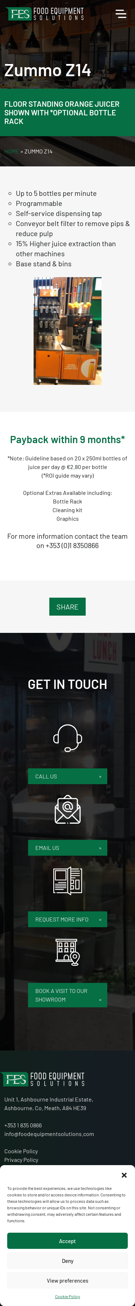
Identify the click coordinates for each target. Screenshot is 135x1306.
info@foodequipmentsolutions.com (49, 1133)
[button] (124, 1174)
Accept (67, 1241)
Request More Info (62, 919)
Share (67, 606)
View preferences (67, 1280)
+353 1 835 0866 (23, 1125)
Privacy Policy (21, 1159)
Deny (67, 1260)
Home (11, 151)
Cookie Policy (67, 1296)
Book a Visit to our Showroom (61, 995)
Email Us (47, 847)
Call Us (47, 776)
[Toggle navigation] (121, 14)
